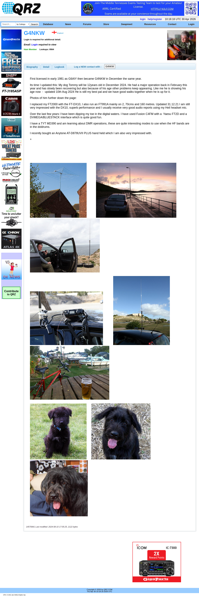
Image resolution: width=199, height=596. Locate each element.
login (143, 19)
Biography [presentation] (32, 67)
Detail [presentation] (46, 67)
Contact (172, 24)
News (68, 24)
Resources (150, 24)
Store (106, 24)
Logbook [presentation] (59, 67)
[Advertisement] (72, 562)
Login (191, 24)
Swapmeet (126, 24)
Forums (87, 24)
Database (48, 24)
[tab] (32, 67)
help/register (155, 19)
